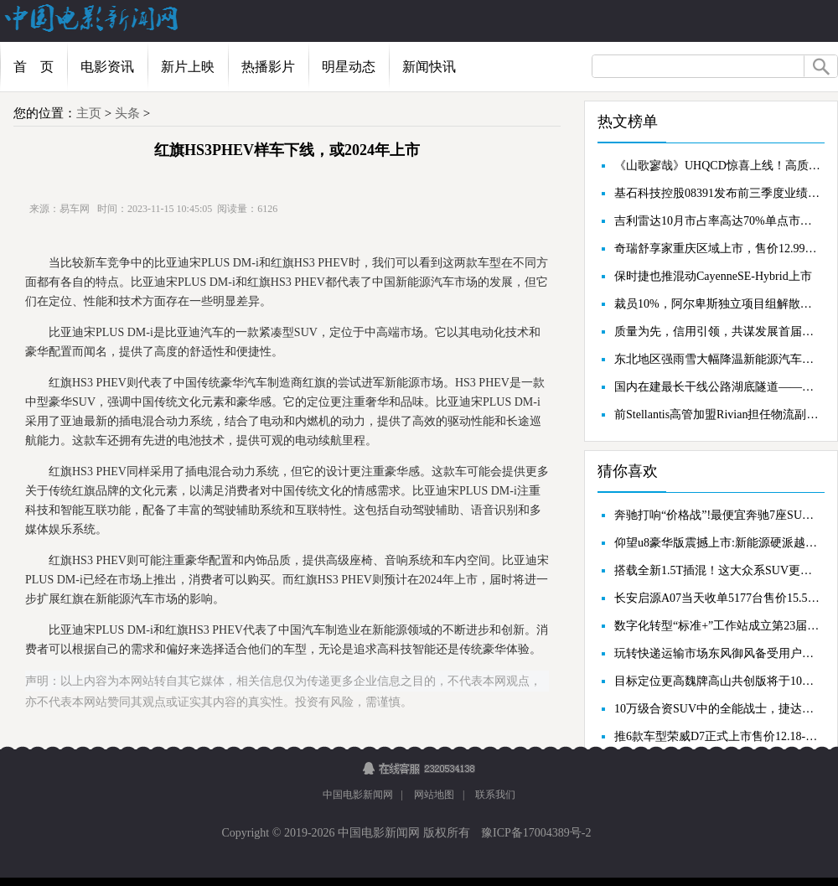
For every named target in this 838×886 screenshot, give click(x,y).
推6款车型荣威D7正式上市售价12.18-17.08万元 (717, 736)
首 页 (33, 67)
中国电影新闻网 (358, 795)
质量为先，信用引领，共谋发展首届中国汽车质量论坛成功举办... (717, 331)
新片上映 (188, 67)
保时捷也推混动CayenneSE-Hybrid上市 (713, 276)
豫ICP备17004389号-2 (535, 832)
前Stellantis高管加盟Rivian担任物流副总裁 (717, 414)
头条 (127, 113)
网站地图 (434, 795)
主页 (88, 113)
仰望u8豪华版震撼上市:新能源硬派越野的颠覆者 (717, 542)
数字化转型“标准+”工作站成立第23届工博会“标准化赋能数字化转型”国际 (717, 625)
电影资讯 (107, 67)
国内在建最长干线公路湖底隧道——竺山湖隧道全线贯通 (717, 387)
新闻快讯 (429, 67)
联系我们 (495, 795)
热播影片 (268, 67)
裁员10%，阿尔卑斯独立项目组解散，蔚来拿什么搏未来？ (717, 304)
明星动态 (348, 67)
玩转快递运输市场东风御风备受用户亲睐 (717, 653)
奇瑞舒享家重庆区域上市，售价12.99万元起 (717, 248)
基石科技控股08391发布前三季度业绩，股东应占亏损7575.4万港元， (717, 193)
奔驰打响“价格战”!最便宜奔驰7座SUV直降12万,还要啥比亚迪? (717, 515)
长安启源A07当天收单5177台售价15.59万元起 (717, 598)
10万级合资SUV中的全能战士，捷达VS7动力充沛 (717, 708)
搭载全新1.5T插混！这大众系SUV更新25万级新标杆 (717, 570)
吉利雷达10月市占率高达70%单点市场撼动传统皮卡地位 (717, 221)
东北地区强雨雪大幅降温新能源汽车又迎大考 (717, 359)
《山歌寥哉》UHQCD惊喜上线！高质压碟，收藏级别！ (717, 165)
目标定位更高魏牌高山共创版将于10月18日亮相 (717, 681)
